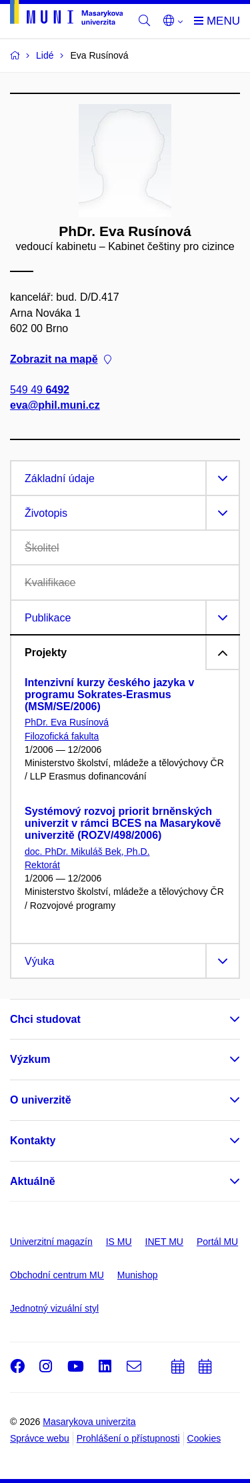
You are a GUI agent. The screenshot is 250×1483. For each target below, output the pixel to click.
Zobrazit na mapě (60, 359)
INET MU (164, 1241)
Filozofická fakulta (62, 736)
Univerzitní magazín (51, 1241)
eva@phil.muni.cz (55, 405)
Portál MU (217, 1241)
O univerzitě (40, 1100)
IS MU (119, 1241)
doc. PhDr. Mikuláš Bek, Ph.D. (87, 851)
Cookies (204, 1438)
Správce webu (39, 1438)
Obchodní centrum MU (57, 1275)
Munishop (137, 1275)
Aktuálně (32, 1181)
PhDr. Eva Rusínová (67, 722)
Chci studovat (45, 1019)
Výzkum (30, 1059)
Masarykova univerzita (89, 1421)
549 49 (39, 390)
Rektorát (42, 865)
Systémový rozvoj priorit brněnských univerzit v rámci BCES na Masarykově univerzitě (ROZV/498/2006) (123, 823)
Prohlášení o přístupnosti (128, 1438)
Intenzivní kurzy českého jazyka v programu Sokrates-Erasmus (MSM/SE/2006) (109, 694)
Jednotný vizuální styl (54, 1308)
